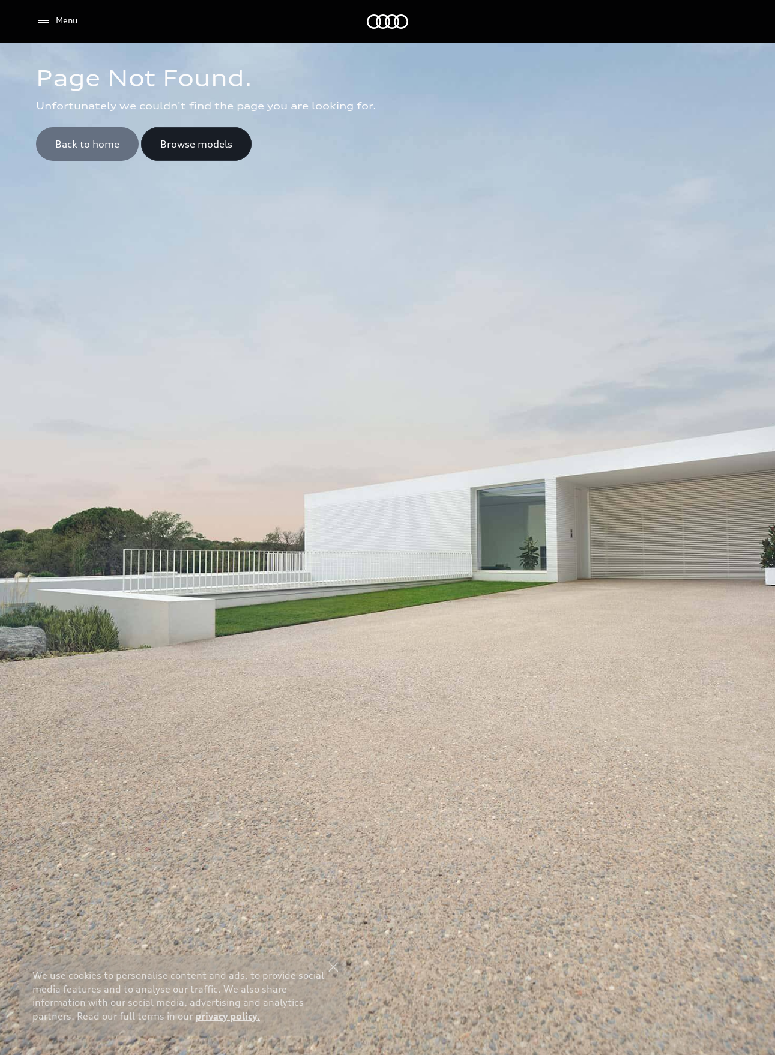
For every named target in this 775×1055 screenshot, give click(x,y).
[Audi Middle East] (387, 21)
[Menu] (56, 21)
